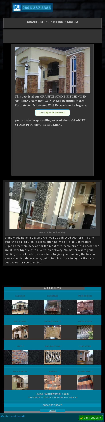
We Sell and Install (13, 416)
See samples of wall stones (52, 113)
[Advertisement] (52, 35)
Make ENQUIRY (90, 418)
